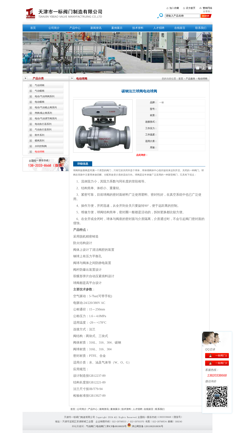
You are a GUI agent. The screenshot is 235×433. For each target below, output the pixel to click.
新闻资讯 (95, 27)
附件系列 (39, 135)
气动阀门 (91, 426)
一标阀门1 (221, 355)
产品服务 (190, 78)
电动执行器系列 (43, 124)
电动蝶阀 (39, 102)
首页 (33, 27)
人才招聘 (158, 27)
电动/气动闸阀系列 (44, 96)
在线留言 (179, 27)
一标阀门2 (221, 363)
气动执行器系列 (43, 129)
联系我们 (200, 27)
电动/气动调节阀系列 (46, 118)
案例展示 (116, 27)
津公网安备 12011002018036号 (147, 426)
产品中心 (75, 27)
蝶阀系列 (39, 140)
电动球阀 (202, 78)
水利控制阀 (41, 146)
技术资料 (137, 27)
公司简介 (54, 27)
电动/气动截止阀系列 (46, 107)
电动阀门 (101, 426)
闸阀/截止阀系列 (43, 113)
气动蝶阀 (39, 90)
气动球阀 (39, 85)
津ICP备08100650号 (116, 426)
